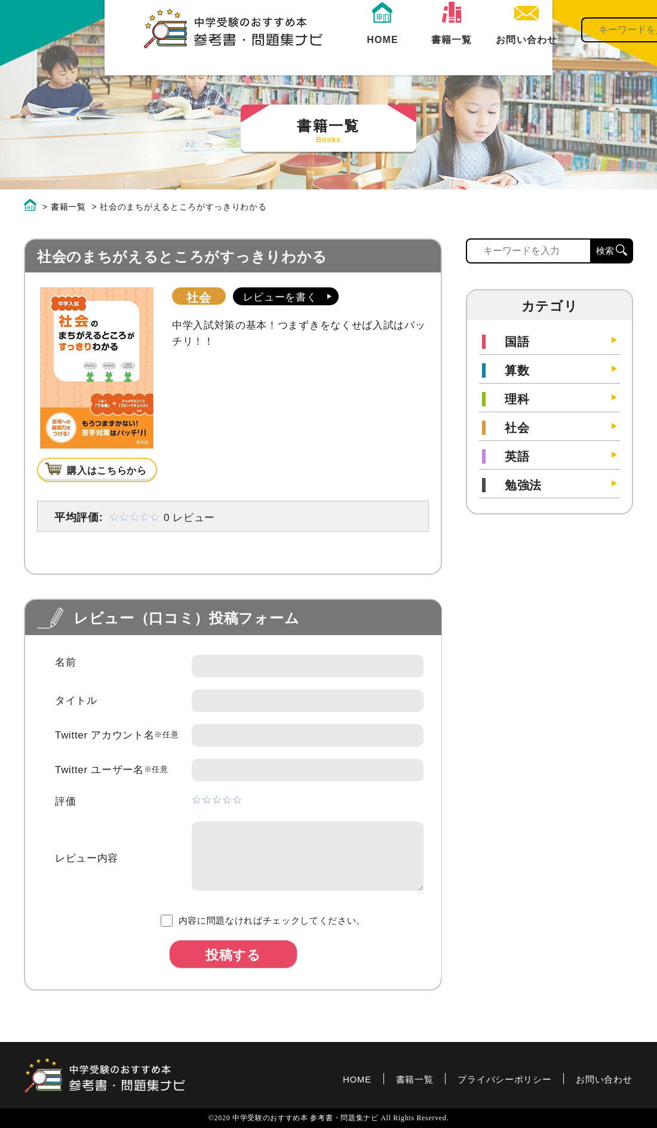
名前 (65, 662)
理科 (517, 399)
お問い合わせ (604, 1079)
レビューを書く (280, 297)
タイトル (76, 700)
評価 (65, 801)
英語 (517, 456)
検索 (616, 41)
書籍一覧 (349, 55)
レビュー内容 (86, 858)
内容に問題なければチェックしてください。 (263, 921)
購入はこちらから (106, 470)
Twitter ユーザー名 (111, 770)
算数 (517, 370)
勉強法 (523, 485)
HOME (281, 55)
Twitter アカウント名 (117, 735)
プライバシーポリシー (504, 1079)
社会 (198, 297)
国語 (517, 341)
